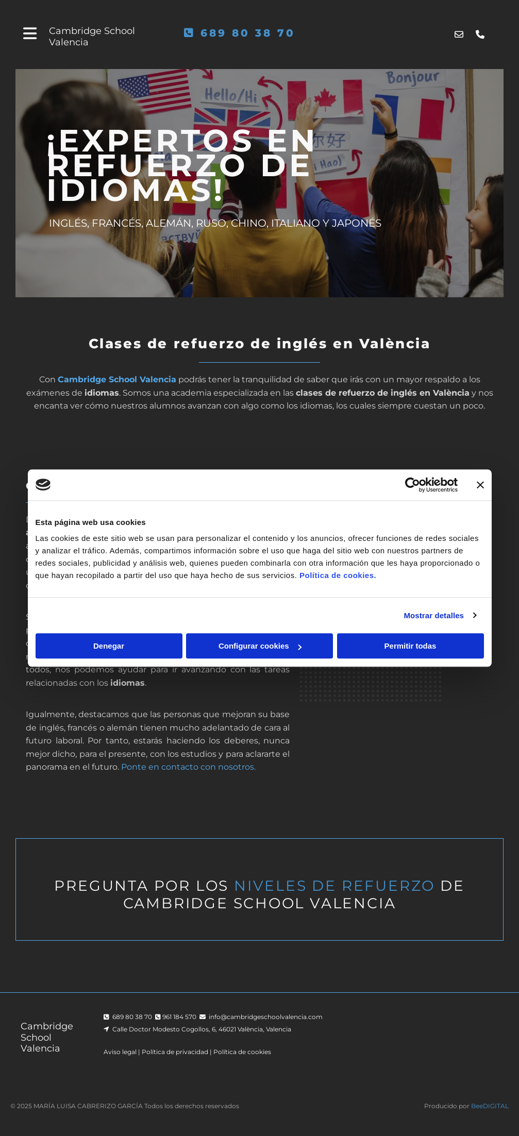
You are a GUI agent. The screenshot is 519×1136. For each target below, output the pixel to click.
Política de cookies (242, 1052)
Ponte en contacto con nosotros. (188, 767)
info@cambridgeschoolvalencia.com (266, 1017)
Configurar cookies (260, 645)
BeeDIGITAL (490, 1106)
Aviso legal (120, 1052)
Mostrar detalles (434, 615)
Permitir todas (410, 645)
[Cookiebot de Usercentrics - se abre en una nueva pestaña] (412, 485)
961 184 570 (179, 1017)
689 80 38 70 (247, 33)
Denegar (108, 645)
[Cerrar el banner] (480, 484)
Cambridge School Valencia (92, 36)
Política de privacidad (175, 1052)
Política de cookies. (337, 575)
